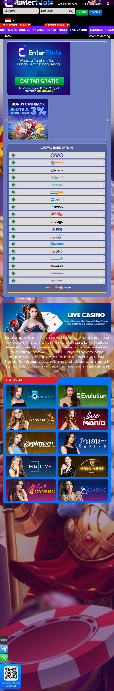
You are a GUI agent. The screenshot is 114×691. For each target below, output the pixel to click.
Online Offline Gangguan (57, 287)
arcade (38, 29)
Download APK (24, 3)
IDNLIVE (24, 29)
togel (62, 29)
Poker (51, 29)
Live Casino (78, 29)
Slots (12, 29)
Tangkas (96, 29)
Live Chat (46, 3)
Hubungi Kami (68, 3)
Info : (8, 36)
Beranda (9, 299)
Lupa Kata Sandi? (92, 3)
